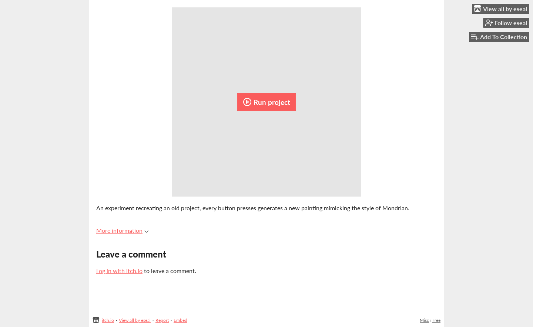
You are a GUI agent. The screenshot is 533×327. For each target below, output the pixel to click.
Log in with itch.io (119, 270)
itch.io (108, 320)
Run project (266, 102)
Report (162, 320)
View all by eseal (135, 320)
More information (122, 230)
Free (436, 320)
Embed (180, 320)
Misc (424, 320)
